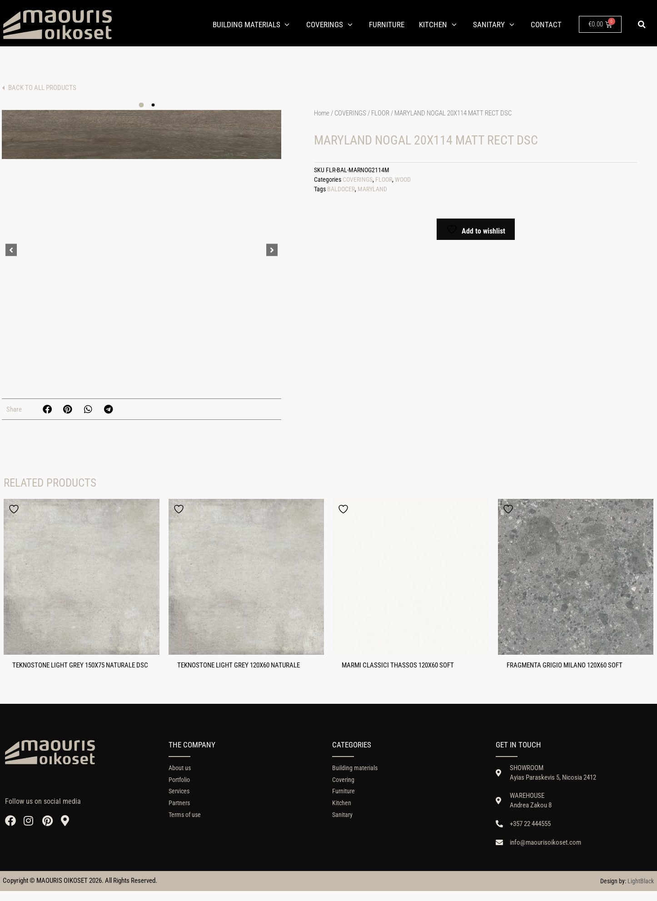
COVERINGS (350, 113)
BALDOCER (341, 189)
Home (321, 113)
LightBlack (640, 891)
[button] (641, 24)
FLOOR (380, 113)
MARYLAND (372, 189)
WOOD (403, 180)
